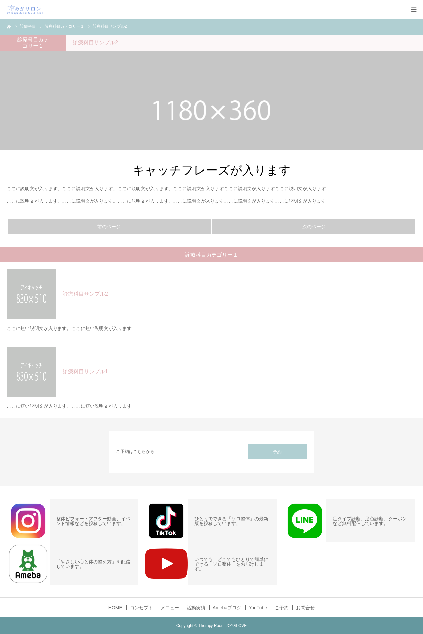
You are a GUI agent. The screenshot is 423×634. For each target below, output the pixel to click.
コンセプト (141, 607)
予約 (277, 451)
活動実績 (196, 607)
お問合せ (305, 607)
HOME (115, 607)
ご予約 (281, 607)
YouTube (258, 607)
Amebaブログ (227, 607)
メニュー (170, 607)
